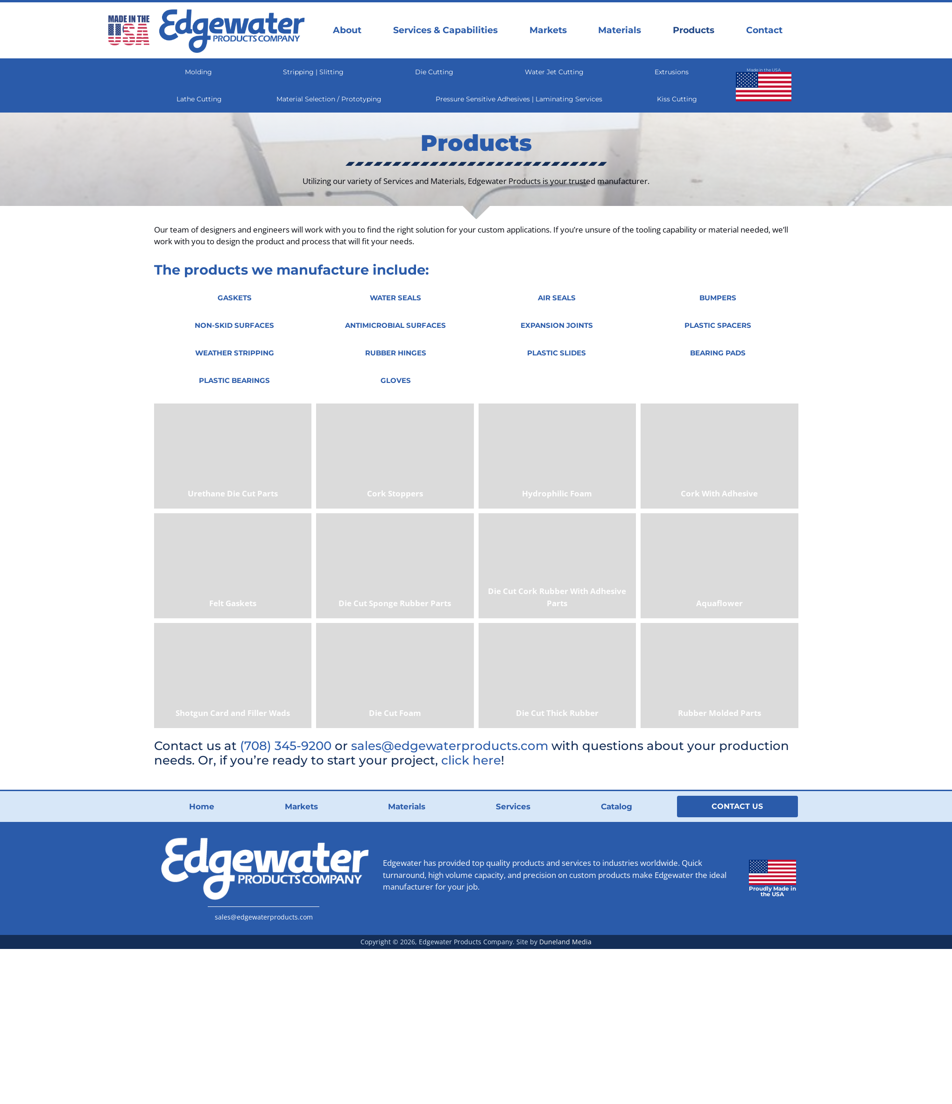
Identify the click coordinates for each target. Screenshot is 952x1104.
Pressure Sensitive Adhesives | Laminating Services (519, 99)
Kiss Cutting (677, 99)
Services (513, 806)
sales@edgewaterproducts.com (449, 745)
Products (693, 30)
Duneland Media (565, 941)
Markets (548, 30)
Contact (764, 30)
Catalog (616, 806)
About (347, 30)
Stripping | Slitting (313, 72)
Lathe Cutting (199, 99)
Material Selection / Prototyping (328, 99)
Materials (619, 30)
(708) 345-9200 (285, 745)
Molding (198, 72)
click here (471, 760)
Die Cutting (434, 72)
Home (201, 806)
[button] (234, 298)
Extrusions (672, 72)
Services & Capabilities (445, 30)
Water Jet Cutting (554, 72)
